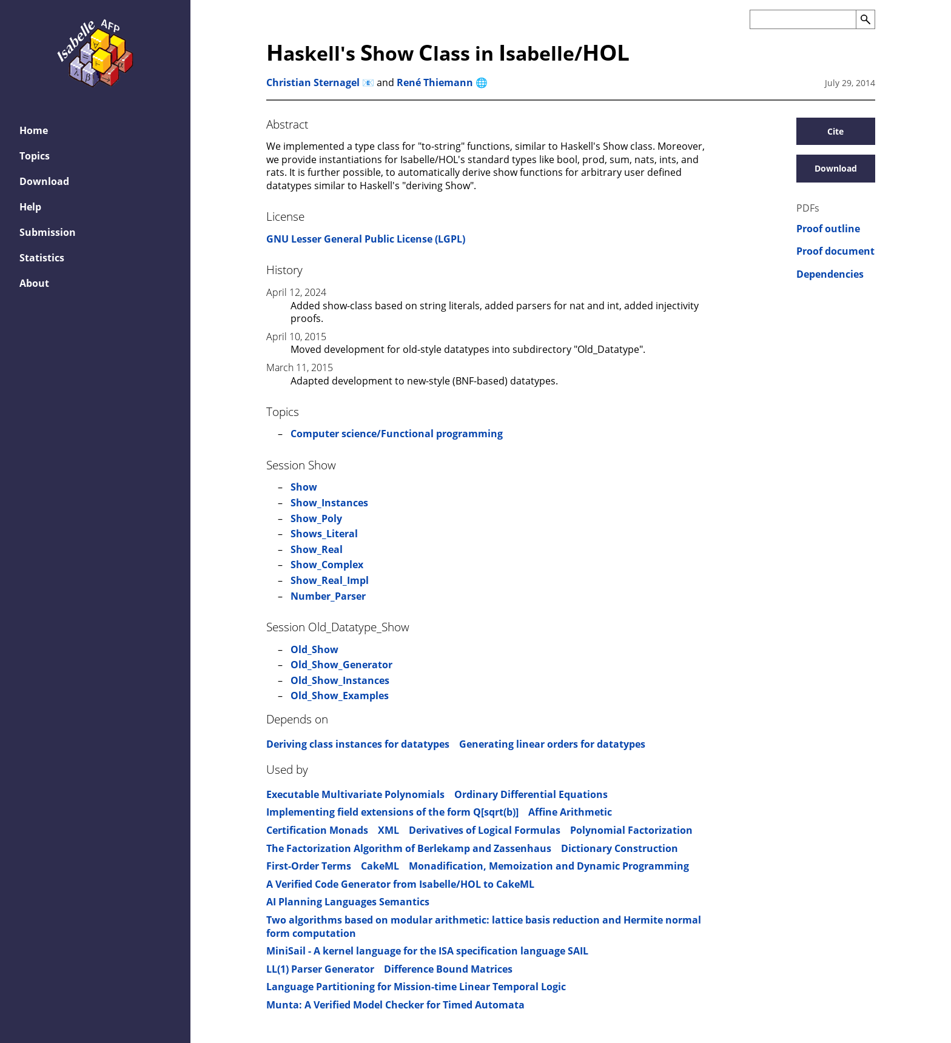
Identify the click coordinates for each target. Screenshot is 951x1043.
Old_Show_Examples (340, 695)
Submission (47, 232)
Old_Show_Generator (341, 664)
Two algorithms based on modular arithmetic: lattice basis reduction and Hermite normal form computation (483, 926)
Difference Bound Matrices (448, 969)
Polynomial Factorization (631, 830)
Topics (34, 156)
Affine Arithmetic (570, 812)
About (34, 283)
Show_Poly (316, 518)
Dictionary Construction (619, 848)
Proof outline (828, 229)
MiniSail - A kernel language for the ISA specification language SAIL (427, 950)
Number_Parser (328, 596)
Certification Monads (317, 830)
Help (30, 206)
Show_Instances (329, 502)
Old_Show (314, 649)
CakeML (380, 866)
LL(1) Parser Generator (320, 969)
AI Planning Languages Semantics (347, 901)
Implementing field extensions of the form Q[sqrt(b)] (392, 812)
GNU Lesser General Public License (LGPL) (365, 239)
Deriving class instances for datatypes (357, 744)
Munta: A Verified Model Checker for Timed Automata (395, 1004)
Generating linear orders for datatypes (552, 744)
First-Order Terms (308, 866)
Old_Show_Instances (340, 680)
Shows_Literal (324, 533)
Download (44, 181)
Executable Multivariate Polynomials (355, 794)
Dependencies (830, 274)
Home (33, 130)
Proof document (835, 251)
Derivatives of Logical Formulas (484, 830)
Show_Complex (327, 564)
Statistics (41, 257)
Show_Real (317, 549)
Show (304, 487)
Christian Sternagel (313, 82)
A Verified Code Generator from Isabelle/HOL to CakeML (400, 884)
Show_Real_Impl (330, 580)
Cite (835, 131)
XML (388, 830)
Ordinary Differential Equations (531, 794)
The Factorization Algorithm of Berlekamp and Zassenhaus (408, 848)
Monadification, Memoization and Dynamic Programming (549, 866)
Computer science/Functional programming (397, 433)
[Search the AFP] (803, 19)
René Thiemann (435, 82)
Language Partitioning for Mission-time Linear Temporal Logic (416, 986)
